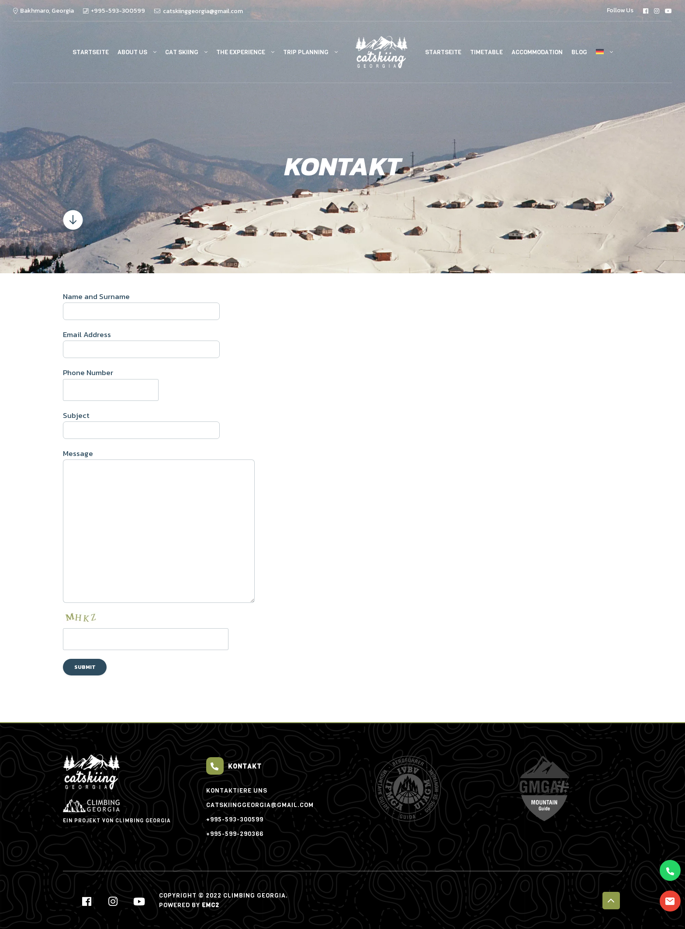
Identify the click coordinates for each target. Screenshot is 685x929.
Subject (342, 424)
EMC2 (210, 905)
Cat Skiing (181, 52)
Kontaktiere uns (236, 790)
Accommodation (537, 52)
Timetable (486, 52)
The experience (240, 52)
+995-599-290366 (234, 834)
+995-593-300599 (118, 10)
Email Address (342, 343)
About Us (132, 52)
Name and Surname (342, 305)
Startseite (91, 52)
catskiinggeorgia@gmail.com (203, 11)
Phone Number (342, 383)
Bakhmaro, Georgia (47, 10)
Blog (579, 52)
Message (342, 525)
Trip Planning (306, 52)
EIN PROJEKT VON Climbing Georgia (117, 811)
